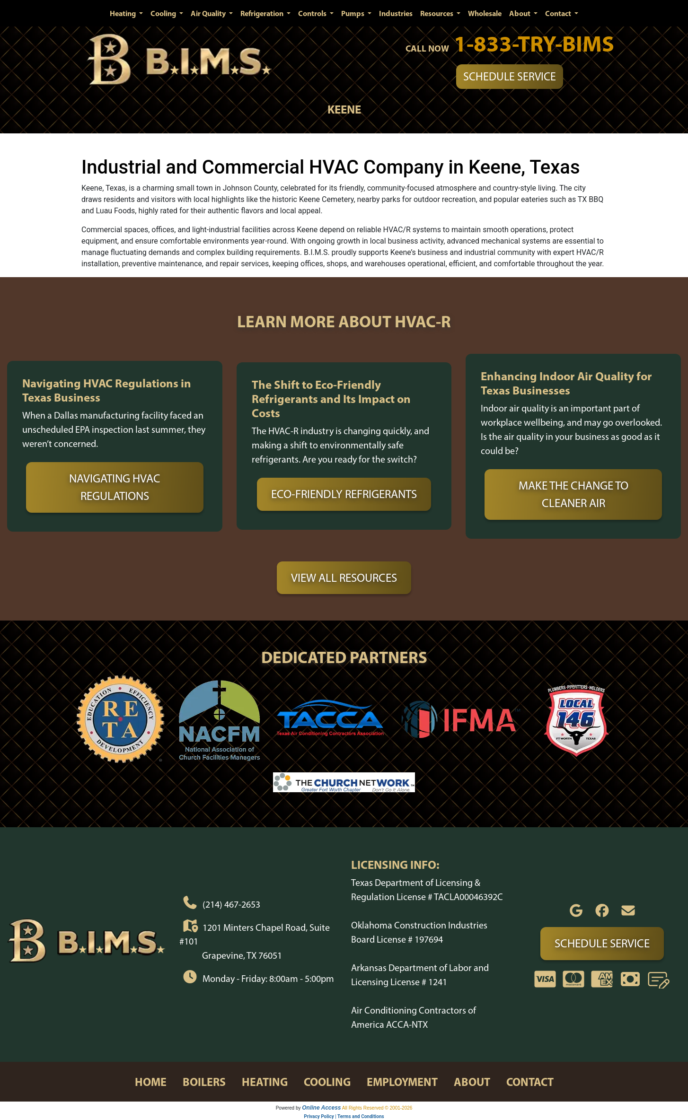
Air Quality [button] (209, 13)
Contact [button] (559, 13)
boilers (204, 1082)
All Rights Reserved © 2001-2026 (377, 1108)
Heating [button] (123, 13)
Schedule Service (509, 76)
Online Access (321, 1107)
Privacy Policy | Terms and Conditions (344, 1116)
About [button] (520, 13)
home (151, 1082)
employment (402, 1082)
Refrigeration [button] (262, 13)
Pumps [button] (353, 13)
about (472, 1082)
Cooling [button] (163, 13)
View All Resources (344, 577)
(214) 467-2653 (231, 904)
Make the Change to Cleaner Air (573, 494)
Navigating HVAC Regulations (114, 487)
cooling (327, 1082)
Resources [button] (437, 13)
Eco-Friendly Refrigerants (344, 494)
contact (530, 1082)
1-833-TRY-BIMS (534, 43)
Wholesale (485, 13)
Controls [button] (313, 13)
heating (265, 1082)
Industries (396, 13)
